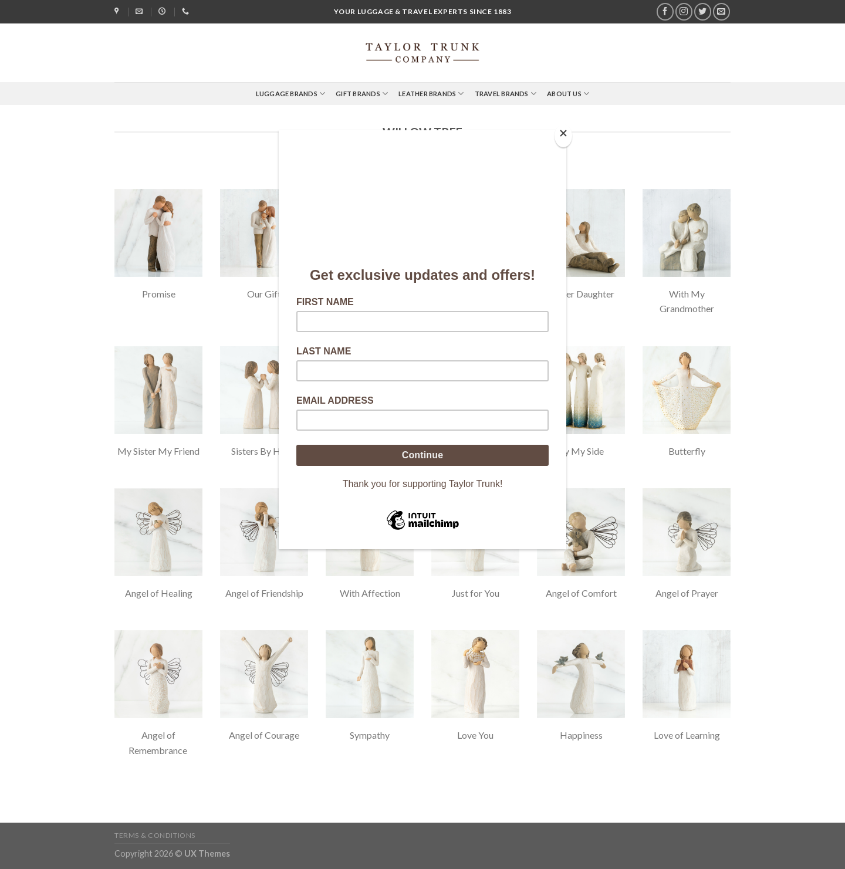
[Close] (563, 135)
